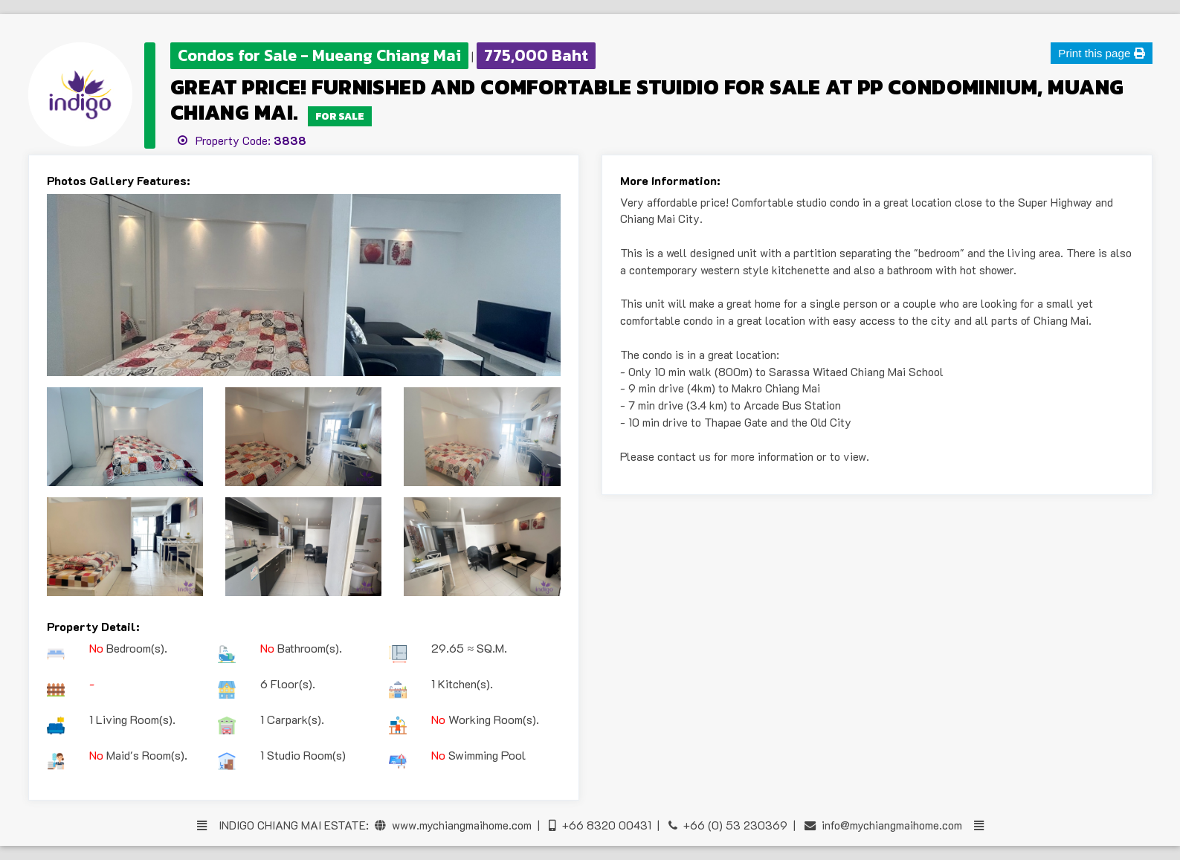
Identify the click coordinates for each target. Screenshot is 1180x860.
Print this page (1101, 53)
